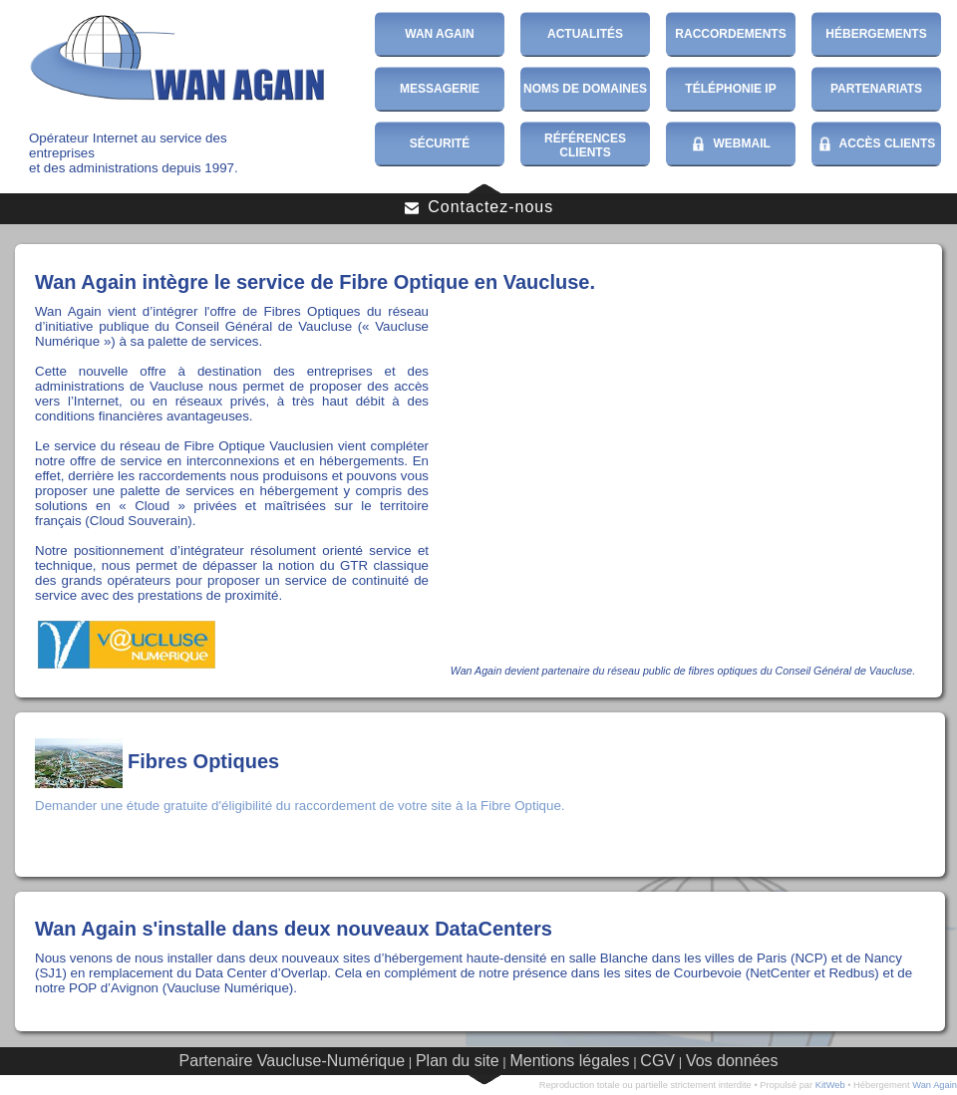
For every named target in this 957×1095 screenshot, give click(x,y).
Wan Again (440, 34)
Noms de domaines (585, 89)
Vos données (732, 1060)
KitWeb (830, 1085)
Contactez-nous (479, 207)
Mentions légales (569, 1060)
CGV (657, 1060)
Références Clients (585, 145)
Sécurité (440, 143)
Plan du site (457, 1060)
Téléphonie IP (730, 89)
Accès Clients (876, 144)
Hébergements (875, 34)
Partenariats (876, 89)
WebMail (731, 144)
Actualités (585, 34)
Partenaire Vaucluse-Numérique (292, 1060)
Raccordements (730, 34)
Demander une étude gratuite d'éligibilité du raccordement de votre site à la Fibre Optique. (300, 805)
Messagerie (439, 89)
